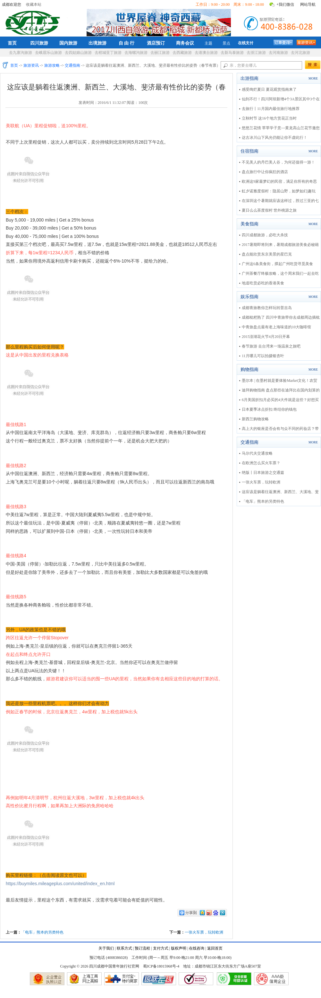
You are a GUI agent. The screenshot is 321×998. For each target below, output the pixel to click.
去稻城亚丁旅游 (108, 52)
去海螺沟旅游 (136, 52)
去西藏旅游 (182, 52)
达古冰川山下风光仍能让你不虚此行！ (274, 137)
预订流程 (142, 948)
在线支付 (245, 43)
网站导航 (308, 4)
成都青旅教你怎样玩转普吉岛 (267, 308)
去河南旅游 (278, 52)
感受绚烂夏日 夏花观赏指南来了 (269, 89)
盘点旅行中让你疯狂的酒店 (265, 172)
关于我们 (106, 948)
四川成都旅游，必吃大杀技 (265, 235)
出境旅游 (97, 43)
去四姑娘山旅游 (78, 52)
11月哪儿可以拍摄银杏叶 (263, 356)
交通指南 (72, 65)
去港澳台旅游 (206, 52)
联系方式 (124, 948)
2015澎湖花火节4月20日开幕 (266, 336)
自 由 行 (127, 43)
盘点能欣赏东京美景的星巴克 (267, 254)
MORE (313, 78)
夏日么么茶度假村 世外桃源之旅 (269, 210)
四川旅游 (39, 43)
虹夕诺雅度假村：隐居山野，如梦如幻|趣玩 (279, 191)
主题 (208, 43)
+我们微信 (285, 4)
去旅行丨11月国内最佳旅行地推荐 (271, 108)
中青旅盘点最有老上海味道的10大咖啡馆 (276, 327)
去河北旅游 (300, 52)
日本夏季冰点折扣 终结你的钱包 (269, 409)
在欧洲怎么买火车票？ (261, 463)
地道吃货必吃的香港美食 (263, 283)
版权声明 (178, 948)
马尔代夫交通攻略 (257, 453)
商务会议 (185, 43)
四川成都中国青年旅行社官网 (34, 22)
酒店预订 (156, 43)
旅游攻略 (52, 65)
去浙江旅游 (256, 52)
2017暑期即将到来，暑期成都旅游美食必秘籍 (280, 244)
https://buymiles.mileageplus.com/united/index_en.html (60, 883)
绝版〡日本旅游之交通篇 (263, 472)
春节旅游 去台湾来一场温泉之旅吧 (271, 346)
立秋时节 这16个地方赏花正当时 (269, 118)
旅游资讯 (31, 65)
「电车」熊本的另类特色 (42, 932)
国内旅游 (68, 43)
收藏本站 (33, 4)
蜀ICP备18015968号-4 (161, 966)
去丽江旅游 (160, 52)
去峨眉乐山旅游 (48, 52)
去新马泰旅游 (232, 52)
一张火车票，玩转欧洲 (204, 932)
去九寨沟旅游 (20, 52)
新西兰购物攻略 (255, 419)
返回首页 (215, 948)
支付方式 (160, 948)
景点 (226, 43)
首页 (12, 43)
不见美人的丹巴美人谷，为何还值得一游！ (278, 162)
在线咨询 (196, 948)
